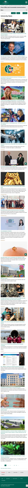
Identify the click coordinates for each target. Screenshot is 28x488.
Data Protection (15, 478)
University (21, 472)
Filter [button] (18, 13)
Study (2, 440)
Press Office (3, 485)
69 (16, 465)
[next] (18, 465)
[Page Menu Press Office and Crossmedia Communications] (14, 10)
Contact (9, 472)
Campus (2, 351)
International (4, 194)
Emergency (3, 472)
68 (14, 465)
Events (2, 61)
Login (2, 478)
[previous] (2, 465)
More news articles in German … (6, 468)
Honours (3, 149)
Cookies (21, 478)
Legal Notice (8, 478)
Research (3, 18)
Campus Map (15, 472)
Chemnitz (2, 474)
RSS (25, 13)
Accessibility (3, 480)
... (12, 465)
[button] (25, 2)
